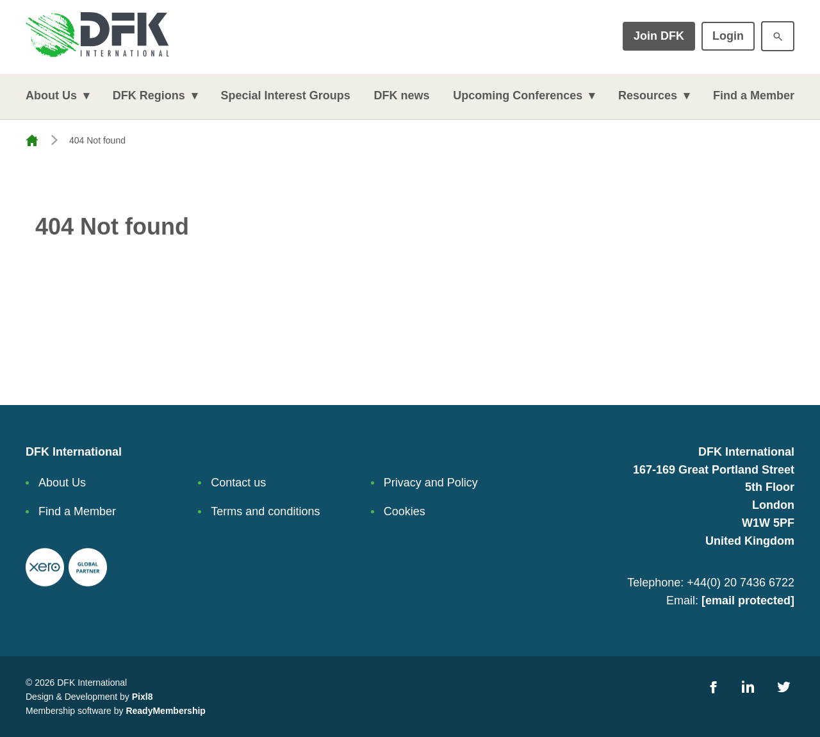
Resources (647, 95)
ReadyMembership (165, 711)
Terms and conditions (265, 511)
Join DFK (659, 35)
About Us (51, 95)
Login (728, 35)
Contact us (238, 482)
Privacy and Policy (431, 482)
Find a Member (753, 95)
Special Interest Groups (285, 95)
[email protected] (747, 600)
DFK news (401, 95)
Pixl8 (142, 696)
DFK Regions (149, 95)
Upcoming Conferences (517, 95)
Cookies (404, 511)
